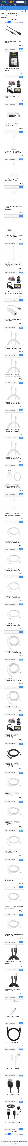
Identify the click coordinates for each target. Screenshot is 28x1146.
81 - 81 (17, 22)
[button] (26, 11)
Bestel (21, 49)
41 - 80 (13, 22)
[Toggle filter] (5, 11)
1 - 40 (10, 22)
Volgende (21, 22)
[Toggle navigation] (2, 8)
